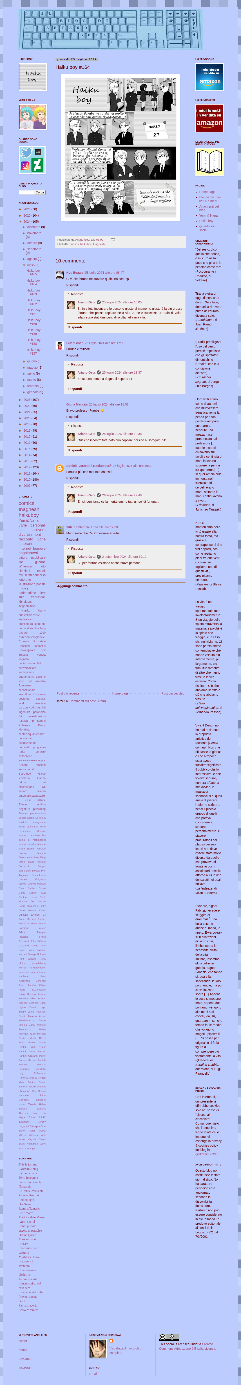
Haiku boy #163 (33, 292)
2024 (27, 221)
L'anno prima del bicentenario (32, 783)
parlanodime (27, 593)
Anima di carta (28, 1279)
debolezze (25, 738)
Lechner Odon (37, 1003)
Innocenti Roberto (29, 972)
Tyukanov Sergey (32, 1122)
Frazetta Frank (32, 936)
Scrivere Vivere (28, 1310)
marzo (32, 379)
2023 (27, 399)
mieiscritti (25, 575)
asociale (40, 703)
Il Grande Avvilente (31, 1191)
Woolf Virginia (27, 1139)
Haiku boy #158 (33, 341)
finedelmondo (27, 742)
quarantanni (26, 676)
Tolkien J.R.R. (37, 1117)
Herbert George (27, 954)
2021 (27, 412)
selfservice (25, 756)
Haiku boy (206, 221)
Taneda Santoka (32, 1108)
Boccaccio (24, 866)
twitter (23, 1341)
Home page (120, 693)
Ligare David (27, 1007)
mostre (22, 844)
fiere (43, 593)
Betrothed (25, 773)
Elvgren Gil (38, 914)
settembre (34, 249)
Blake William (37, 862)
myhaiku (24, 610)
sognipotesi (28, 553)
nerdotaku (25, 747)
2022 (27, 406)
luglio (31, 265)
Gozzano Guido (28, 945)
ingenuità (24, 712)
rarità (22, 751)
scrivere (39, 530)
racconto (26, 539)
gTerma (40, 562)
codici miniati (37, 707)
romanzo (40, 751)
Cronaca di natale (32, 641)
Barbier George (36, 848)
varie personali (32, 525)
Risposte (77, 294)
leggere (39, 548)
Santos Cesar (37, 1082)
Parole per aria (28, 1173)
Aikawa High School (32, 720)
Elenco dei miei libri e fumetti (210, 199)
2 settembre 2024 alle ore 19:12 (124, 556)
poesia (41, 584)
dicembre (34, 227)
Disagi (30, 817)
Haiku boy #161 (33, 312)
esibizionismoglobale (32, 637)
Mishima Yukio (27, 1033)
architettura (26, 623)
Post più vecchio (172, 693)
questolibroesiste (29, 615)
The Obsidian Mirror (32, 1217)
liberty (42, 610)
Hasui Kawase (36, 950)
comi (43, 1144)
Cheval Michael (37, 884)
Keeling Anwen (36, 994)
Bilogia (22, 817)
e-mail (93, 1374)
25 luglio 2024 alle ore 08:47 (104, 272)
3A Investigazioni (32, 716)
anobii (23, 1350)
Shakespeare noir (32, 650)
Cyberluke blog (28, 1169)
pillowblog (39, 809)
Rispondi (72, 285)
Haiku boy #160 (33, 322)
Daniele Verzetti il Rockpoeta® (89, 466)
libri (21, 562)
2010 (27, 479)
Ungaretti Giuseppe (29, 1126)
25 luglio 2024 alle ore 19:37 (122, 372)
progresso (39, 747)
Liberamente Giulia (31, 1292)
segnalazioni (27, 606)
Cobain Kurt (37, 892)
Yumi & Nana (208, 215)
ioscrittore (25, 694)
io (20, 530)
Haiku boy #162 (33, 302)
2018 (27, 430)
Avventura (40, 813)
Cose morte (26, 1213)
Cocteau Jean (28, 897)
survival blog (38, 628)
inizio (22, 1148)
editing (41, 804)
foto (43, 566)
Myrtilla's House (29, 1257)
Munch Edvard (27, 1042)
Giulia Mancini (77, 404)
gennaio (33, 392)
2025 (27, 215)
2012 (27, 467)
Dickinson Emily (36, 906)
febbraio (33, 386)
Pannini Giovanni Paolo (32, 1055)
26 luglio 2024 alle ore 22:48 (122, 495)
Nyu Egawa (74, 272)
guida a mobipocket (32, 839)
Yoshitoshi (33, 1144)
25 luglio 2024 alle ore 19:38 (122, 434)
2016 (27, 442)
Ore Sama (25, 1204)
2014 (27, 455)
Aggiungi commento (72, 586)
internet (25, 548)
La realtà (41, 817)
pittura (23, 557)
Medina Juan (27, 1025)
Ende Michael (27, 919)
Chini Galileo (27, 888)
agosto (32, 259)
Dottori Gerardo (28, 910)
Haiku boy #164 (33, 282)
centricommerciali (30, 663)
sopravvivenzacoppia (32, 760)
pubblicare (38, 557)
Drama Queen (27, 1235)
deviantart (25, 1358)
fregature (24, 809)
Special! (41, 698)
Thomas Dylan (28, 1113)
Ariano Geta (86, 302)
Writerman (26, 566)
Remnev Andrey (28, 1077)
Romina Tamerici (29, 1208)
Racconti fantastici (32, 646)
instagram (25, 1367)
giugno (32, 361)
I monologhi (26, 1199)
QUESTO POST (206, 1154)
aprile (31, 373)
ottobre (32, 243)
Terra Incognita (28, 1177)
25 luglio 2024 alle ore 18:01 (109, 404)
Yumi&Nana (29, 520)
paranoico (39, 712)
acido (22, 703)
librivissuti (25, 601)
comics (74, 244)
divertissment (30, 534)
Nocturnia (25, 1186)
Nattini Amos (27, 1051)
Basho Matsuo (32, 853)
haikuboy (85, 244)
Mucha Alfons (38, 1038)
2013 (27, 461)
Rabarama (40, 1073)
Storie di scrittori (28, 826)
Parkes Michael (27, 1060)
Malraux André (37, 1016)
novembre (34, 233)
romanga (30, 1148)
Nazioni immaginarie (32, 822)
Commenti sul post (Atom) (87, 701)
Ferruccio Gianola (30, 1182)
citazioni (24, 571)
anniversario (26, 619)
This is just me (28, 1164)
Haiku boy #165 (33, 272)
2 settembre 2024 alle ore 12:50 (95, 527)
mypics (24, 588)
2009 (27, 485)
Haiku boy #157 (33, 351)
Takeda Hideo (37, 1104)
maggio (32, 367)
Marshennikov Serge (32, 1020)
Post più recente (68, 693)
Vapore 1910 (32, 632)
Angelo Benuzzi (29, 1195)
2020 (27, 418)
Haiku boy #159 (33, 332)
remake (32, 844)
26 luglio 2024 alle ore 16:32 (132, 466)
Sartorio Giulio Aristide (32, 1086)
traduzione (38, 597)
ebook (41, 571)
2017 (27, 436)
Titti (69, 527)
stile (21, 597)
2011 (27, 473)
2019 (27, 424)
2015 (27, 449)
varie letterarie (32, 541)
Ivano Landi (27, 1222)
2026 (27, 209)
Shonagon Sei (27, 1091)
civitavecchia (38, 835)
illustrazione (27, 584)
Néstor (42, 1051)
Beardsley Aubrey (29, 857)
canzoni (23, 707)
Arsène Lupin (26, 813)
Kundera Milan (27, 998)
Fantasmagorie (28, 1305)
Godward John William (32, 941)
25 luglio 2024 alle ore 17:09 (104, 343)
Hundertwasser (37, 967)
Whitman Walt (37, 1135)
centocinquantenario (31, 734)
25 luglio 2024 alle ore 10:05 (122, 302)
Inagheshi (99, 244)
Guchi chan (74, 343)
